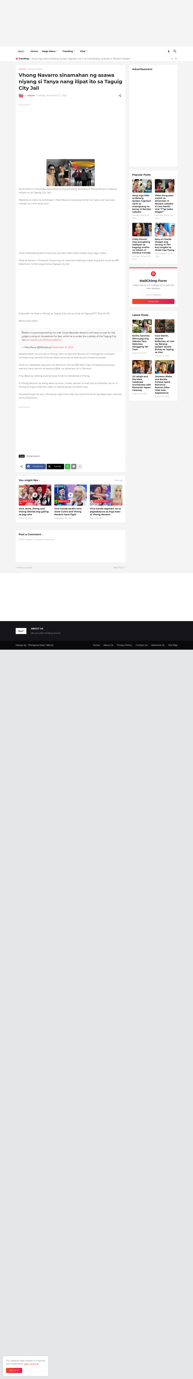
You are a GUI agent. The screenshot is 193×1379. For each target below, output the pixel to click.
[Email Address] (153, 294)
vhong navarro (35, 69)
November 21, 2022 (62, 347)
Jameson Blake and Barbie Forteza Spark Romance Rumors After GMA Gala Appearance (163, 384)
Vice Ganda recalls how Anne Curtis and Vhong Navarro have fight (68, 511)
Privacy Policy (124, 645)
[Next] (175, 58)
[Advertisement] (96, 23)
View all (118, 480)
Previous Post (24, 567)
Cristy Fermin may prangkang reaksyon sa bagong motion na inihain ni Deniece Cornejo (141, 246)
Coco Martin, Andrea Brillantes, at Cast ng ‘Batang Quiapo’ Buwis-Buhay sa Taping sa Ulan (164, 343)
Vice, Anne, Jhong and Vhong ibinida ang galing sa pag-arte (34, 511)
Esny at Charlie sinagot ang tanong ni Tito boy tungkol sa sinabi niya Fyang (164, 245)
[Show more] (80, 466)
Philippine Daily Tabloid (40, 645)
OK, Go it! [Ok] (14, 1370)
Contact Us (141, 645)
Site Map (172, 645)
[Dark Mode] (169, 51)
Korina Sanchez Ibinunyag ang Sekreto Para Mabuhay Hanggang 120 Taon (141, 342)
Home (34, 51)
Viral (82, 51)
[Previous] (172, 58)
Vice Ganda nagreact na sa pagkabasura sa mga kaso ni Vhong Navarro (105, 511)
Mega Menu (48, 51)
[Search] (174, 51)
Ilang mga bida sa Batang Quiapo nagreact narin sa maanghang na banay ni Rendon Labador (81, 58)
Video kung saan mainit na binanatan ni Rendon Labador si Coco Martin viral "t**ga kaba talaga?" (164, 203)
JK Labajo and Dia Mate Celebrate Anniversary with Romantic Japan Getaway (141, 383)
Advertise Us (158, 645)
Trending (67, 51)
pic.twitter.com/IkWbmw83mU (44, 339)
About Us (108, 645)
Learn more (30, 1363)
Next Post (118, 567)
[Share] (120, 95)
